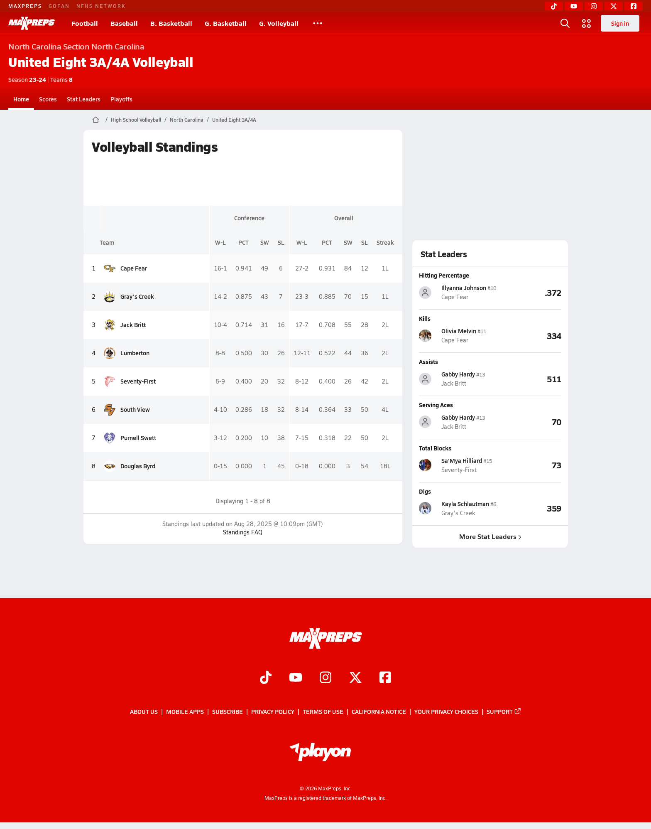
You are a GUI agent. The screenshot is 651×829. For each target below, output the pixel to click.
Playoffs (121, 99)
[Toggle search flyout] (565, 23)
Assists (428, 361)
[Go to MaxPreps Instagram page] (325, 678)
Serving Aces (436, 404)
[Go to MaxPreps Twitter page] (355, 678)
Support (504, 712)
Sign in (620, 23)
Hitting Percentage (444, 275)
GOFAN (59, 5)
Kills (425, 318)
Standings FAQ (242, 532)
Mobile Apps (185, 712)
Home (21, 99)
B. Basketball (171, 23)
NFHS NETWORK (101, 5)
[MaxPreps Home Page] (95, 119)
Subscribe (227, 712)
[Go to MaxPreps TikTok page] (265, 678)
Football (84, 23)
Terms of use (323, 712)
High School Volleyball (136, 119)
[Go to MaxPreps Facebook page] (385, 678)
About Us (144, 712)
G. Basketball (226, 23)
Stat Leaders (83, 99)
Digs (425, 491)
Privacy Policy (272, 712)
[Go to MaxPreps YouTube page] (295, 678)
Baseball (124, 23)
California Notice (379, 712)
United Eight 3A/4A (234, 119)
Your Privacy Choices (446, 712)
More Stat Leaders (490, 536)
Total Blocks (435, 448)
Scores (48, 99)
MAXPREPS (25, 5)
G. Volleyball (279, 23)
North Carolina (186, 119)
